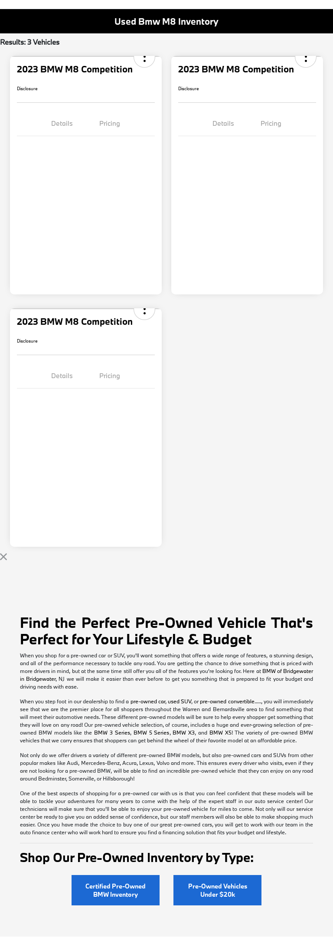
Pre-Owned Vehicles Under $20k (217, 890)
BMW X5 (220, 732)
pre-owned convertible (227, 701)
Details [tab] (62, 123)
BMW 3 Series (112, 732)
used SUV (179, 701)
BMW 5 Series (152, 732)
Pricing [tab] (109, 123)
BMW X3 (184, 732)
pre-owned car (148, 701)
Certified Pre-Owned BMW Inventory (115, 890)
